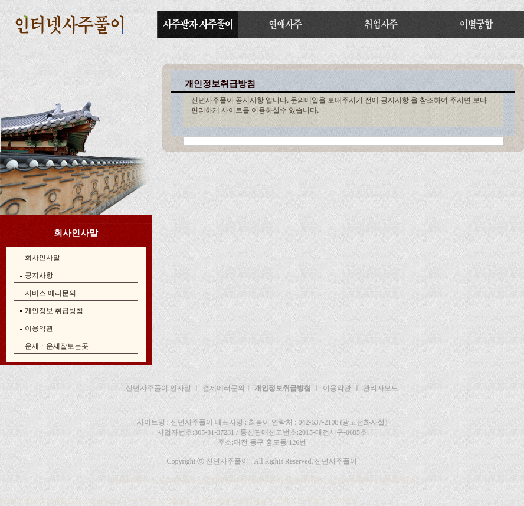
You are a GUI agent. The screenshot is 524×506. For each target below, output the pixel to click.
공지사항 (39, 275)
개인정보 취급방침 (54, 311)
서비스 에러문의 (50, 293)
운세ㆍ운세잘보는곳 (57, 346)
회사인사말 (42, 258)
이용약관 (39, 328)
